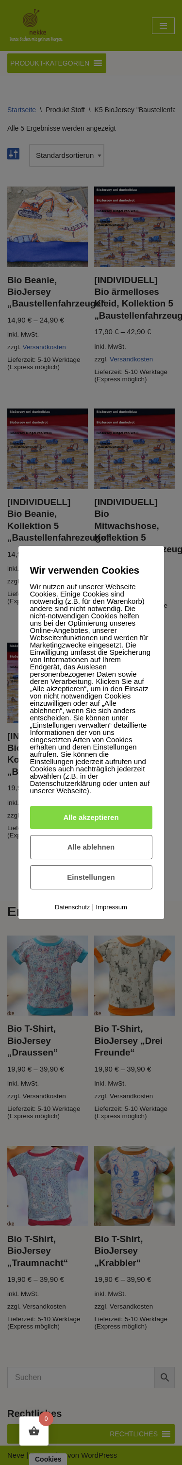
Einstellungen (91, 877)
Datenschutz (72, 907)
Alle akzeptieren (90, 817)
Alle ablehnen (91, 847)
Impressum (111, 907)
